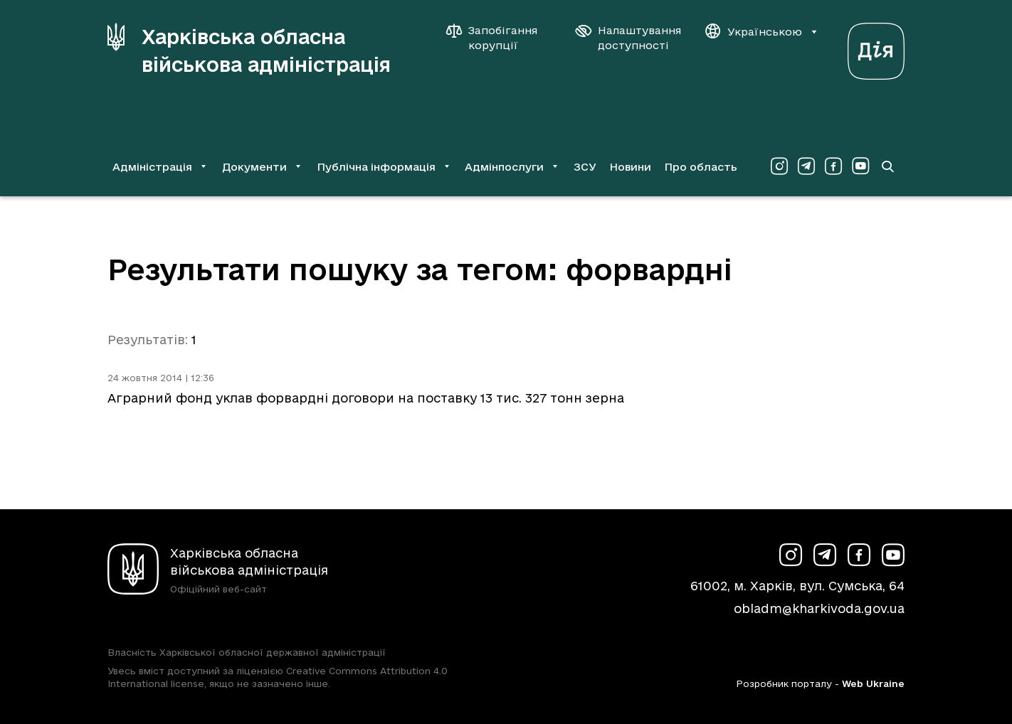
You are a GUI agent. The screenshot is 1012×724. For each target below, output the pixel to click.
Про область (700, 167)
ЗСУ (585, 167)
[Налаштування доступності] (628, 38)
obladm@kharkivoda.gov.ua (819, 608)
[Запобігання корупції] (499, 38)
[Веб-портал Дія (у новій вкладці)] (876, 47)
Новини (630, 167)
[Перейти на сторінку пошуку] (887, 166)
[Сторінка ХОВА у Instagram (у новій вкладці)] (779, 166)
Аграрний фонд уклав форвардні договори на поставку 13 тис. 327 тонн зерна (365, 398)
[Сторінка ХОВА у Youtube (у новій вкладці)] (860, 166)
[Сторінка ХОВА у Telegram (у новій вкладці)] (806, 166)
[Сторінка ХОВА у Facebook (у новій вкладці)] (833, 166)
